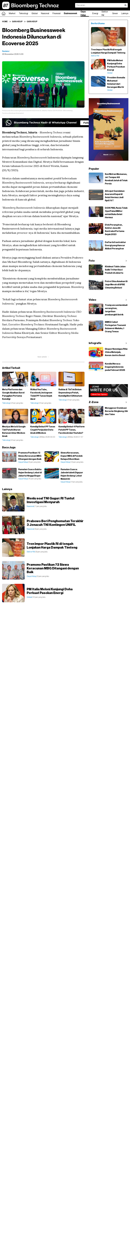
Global (34, 13)
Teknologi (23, 13)
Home (5, 22)
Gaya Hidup (83, 13)
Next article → (43, 357)
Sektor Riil (105, 13)
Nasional (45, 13)
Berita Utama (98, 23)
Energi (95, 13)
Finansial (56, 13)
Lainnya (124, 13)
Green (115, 13)
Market (12, 13)
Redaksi (5, 51)
